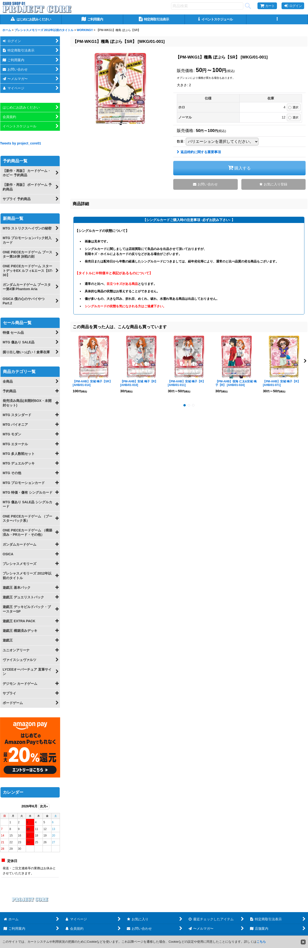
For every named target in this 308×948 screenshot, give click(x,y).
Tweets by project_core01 (20, 143)
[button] (277, 19)
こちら (261, 941)
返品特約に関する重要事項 (199, 152)
